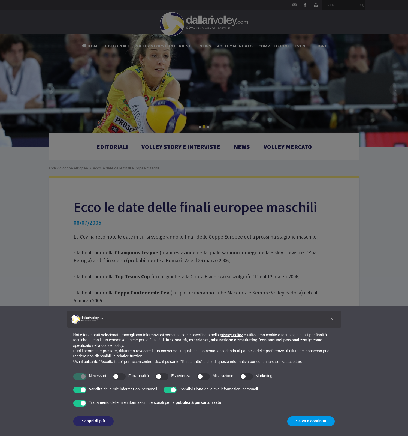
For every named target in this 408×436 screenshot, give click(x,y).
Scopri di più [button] (93, 421)
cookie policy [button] (112, 345)
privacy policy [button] (231, 335)
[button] (332, 319)
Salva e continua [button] (311, 421)
